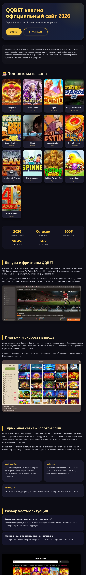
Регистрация (35, 31)
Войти (14, 31)
